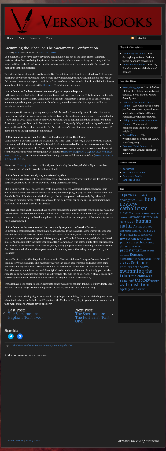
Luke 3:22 (95, 151)
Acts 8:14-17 (101, 155)
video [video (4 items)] (134, 289)
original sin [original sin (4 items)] (136, 238)
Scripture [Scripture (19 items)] (139, 262)
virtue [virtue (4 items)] (141, 289)
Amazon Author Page (134, 172)
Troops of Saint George (135, 146)
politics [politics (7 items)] (125, 242)
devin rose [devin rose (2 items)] (125, 217)
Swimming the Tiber (134, 53)
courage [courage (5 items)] (153, 213)
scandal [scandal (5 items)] (143, 259)
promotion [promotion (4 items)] (135, 246)
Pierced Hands (130, 135)
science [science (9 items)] (154, 259)
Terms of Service (14, 440)
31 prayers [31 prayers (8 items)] (128, 195)
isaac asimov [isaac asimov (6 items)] (143, 226)
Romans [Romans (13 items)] (136, 254)
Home (10, 38)
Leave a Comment (49, 52)
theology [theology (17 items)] (142, 280)
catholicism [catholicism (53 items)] (134, 208)
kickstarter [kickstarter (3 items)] (125, 231)
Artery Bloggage (132, 87)
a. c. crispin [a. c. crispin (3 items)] (142, 195)
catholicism (17, 345)
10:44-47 (16, 155)
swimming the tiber (62, 345)
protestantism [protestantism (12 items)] (131, 250)
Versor (18, 52)
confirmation (31, 345)
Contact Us (35, 38)
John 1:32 (106, 151)
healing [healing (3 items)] (131, 222)
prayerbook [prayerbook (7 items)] (139, 242)
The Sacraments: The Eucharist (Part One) (92, 317)
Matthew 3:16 (70, 151)
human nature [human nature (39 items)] (135, 223)
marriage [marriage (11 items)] (147, 230)
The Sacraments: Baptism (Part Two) (25, 316)
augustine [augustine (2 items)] (139, 200)
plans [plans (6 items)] (147, 238)
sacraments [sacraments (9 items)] (129, 259)
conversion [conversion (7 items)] (140, 213)
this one (47, 85)
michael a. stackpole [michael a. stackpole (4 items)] (140, 234)
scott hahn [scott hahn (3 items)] (125, 263)
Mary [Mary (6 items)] (123, 234)
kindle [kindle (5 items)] (136, 230)
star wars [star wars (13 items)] (141, 267)
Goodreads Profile (132, 176)
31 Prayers (128, 169)
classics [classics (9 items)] (126, 213)
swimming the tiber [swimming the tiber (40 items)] (136, 273)
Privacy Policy (32, 440)
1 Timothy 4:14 (23, 165)
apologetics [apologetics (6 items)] (127, 200)
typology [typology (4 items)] (125, 289)
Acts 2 (7, 155)
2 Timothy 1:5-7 (15, 159)
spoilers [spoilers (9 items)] (126, 267)
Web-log (50, 38)
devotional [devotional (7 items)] (137, 217)
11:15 (24, 155)
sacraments (45, 345)
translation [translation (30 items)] (137, 284)
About (21, 38)
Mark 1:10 (83, 151)
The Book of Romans (134, 64)
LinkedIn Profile (131, 180)
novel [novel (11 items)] (124, 238)
